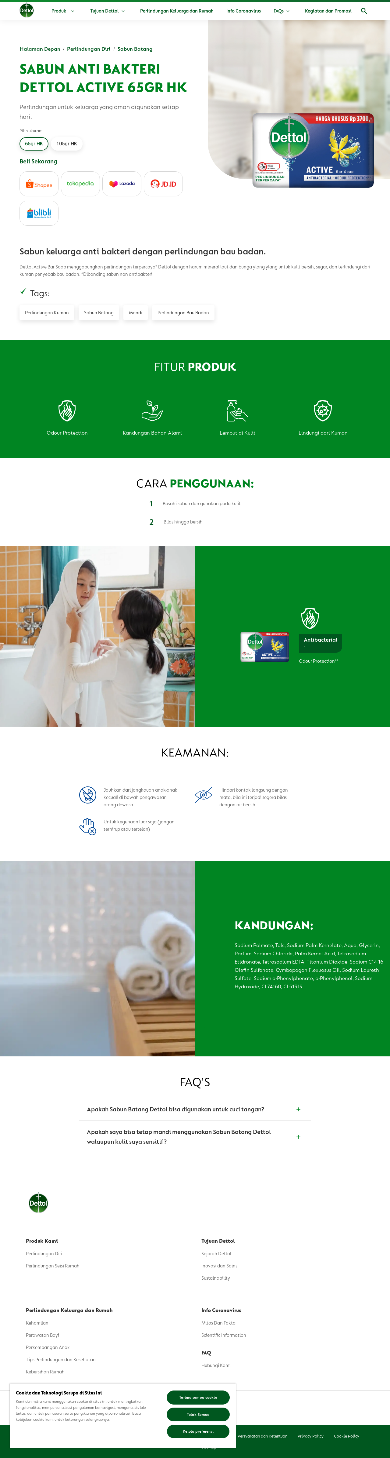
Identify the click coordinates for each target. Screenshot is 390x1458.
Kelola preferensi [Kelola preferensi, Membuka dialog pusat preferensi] (198, 1431)
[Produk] (64, 11)
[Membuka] (364, 11)
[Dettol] (27, 11)
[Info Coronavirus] (243, 11)
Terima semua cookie (198, 1397)
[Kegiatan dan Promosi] (328, 11)
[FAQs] (279, 11)
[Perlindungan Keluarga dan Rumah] (177, 11)
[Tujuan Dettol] (104, 11)
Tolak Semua (198, 1414)
